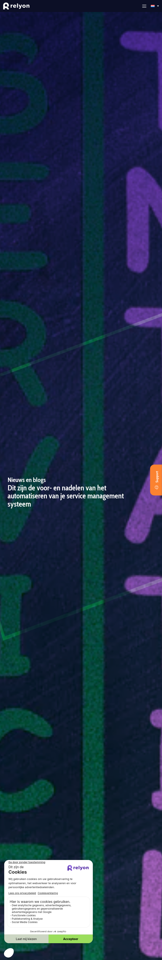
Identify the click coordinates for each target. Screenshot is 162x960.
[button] (144, 6)
